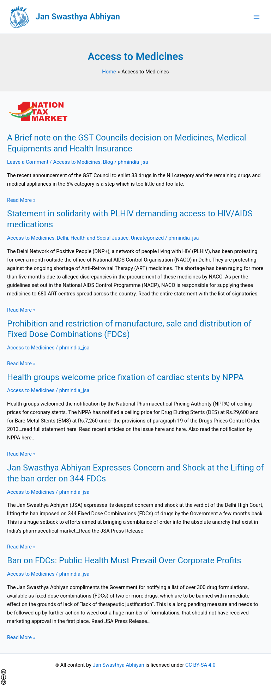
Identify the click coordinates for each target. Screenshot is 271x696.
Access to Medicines (76, 162)
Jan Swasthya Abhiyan (78, 17)
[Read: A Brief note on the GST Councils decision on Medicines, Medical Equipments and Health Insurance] (135, 112)
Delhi (62, 238)
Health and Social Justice (99, 238)
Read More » (21, 200)
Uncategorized (147, 238)
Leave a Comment (27, 162)
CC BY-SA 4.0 (200, 665)
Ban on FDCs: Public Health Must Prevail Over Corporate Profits (124, 560)
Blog (108, 162)
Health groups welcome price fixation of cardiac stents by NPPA (125, 377)
